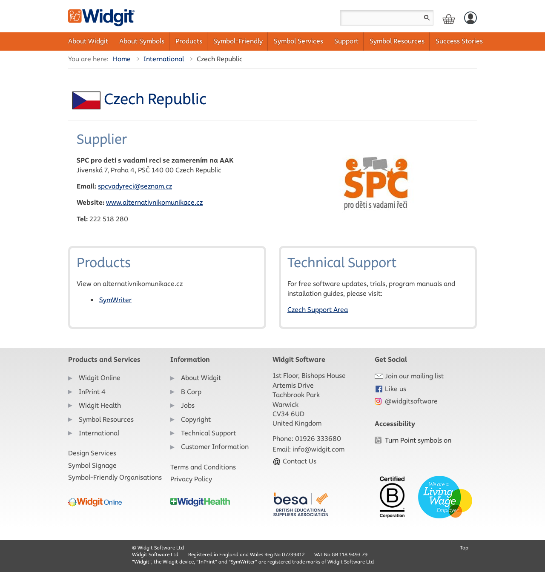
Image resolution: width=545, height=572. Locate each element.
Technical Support (208, 433)
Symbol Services (298, 41)
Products (188, 41)
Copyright (196, 419)
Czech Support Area (317, 310)
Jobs (188, 405)
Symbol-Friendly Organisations (115, 477)
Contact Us (294, 461)
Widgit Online (99, 378)
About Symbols (141, 41)
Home (122, 59)
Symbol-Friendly (238, 41)
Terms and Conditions (203, 467)
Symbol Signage (92, 465)
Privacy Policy (191, 479)
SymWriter (115, 300)
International (163, 59)
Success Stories (459, 41)
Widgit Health (100, 405)
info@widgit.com (318, 449)
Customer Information (215, 447)
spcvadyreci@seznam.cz (135, 186)
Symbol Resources (397, 41)
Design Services (92, 453)
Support (346, 41)
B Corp (191, 392)
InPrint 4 (92, 392)
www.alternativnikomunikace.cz (154, 202)
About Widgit (88, 41)
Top (464, 547)
